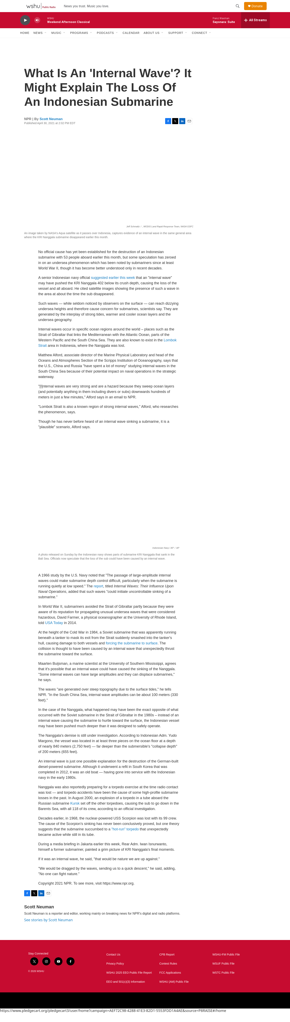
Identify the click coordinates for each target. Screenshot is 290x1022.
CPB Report (166, 963)
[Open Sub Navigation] (45, 42)
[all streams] (255, 29)
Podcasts (105, 42)
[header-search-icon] (239, 10)
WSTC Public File (223, 981)
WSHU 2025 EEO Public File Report (129, 981)
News (38, 42)
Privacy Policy (115, 972)
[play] (25, 29)
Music (56, 42)
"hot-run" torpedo (125, 838)
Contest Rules (168, 972)
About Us (152, 42)
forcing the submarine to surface (131, 652)
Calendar (131, 42)
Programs (79, 42)
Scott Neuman (51, 128)
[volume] (37, 29)
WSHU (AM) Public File (173, 990)
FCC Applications (170, 981)
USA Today (54, 632)
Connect (199, 42)
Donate (259, 10)
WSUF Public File (223, 972)
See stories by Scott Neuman (48, 928)
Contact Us (113, 963)
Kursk (75, 812)
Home (24, 42)
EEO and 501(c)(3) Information (125, 990)
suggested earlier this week (113, 287)
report (98, 595)
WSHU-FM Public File (226, 963)
